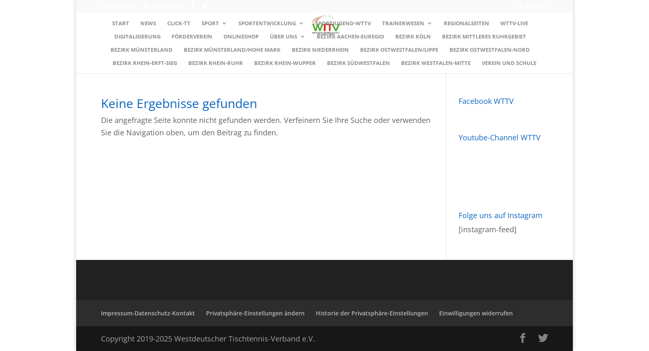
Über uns (283, 37)
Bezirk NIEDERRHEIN (320, 50)
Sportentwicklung (267, 23)
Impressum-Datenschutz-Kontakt (148, 313)
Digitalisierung (137, 37)
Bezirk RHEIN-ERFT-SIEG (145, 63)
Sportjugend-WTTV (343, 23)
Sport (210, 23)
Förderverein (192, 37)
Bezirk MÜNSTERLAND (142, 50)
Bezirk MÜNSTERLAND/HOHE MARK (232, 50)
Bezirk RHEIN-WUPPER (285, 63)
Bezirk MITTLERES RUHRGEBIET (484, 37)
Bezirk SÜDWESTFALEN (358, 63)
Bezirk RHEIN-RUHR (215, 63)
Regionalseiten (466, 23)
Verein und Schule (509, 63)
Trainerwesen (403, 23)
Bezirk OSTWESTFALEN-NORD (489, 50)
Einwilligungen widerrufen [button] (476, 313)
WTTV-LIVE (514, 23)
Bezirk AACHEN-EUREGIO (350, 37)
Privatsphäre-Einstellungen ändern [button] (255, 313)
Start (120, 23)
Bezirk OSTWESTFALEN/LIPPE (399, 50)
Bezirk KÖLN (413, 37)
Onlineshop (241, 37)
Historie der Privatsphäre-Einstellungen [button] (372, 313)
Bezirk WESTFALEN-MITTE (436, 63)
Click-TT (178, 23)
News (148, 23)
